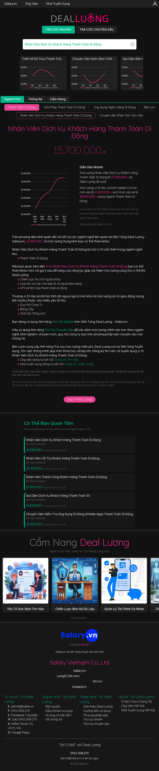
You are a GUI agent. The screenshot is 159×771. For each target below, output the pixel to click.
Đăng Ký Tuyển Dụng (79, 364)
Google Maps (21, 732)
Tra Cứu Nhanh (63, 322)
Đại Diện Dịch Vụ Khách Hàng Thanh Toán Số (58, 495)
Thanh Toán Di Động (34, 258)
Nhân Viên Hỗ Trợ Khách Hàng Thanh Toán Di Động (62, 458)
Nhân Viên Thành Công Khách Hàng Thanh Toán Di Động (66, 477)
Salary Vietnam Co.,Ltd (79, 662)
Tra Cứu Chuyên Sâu (59, 330)
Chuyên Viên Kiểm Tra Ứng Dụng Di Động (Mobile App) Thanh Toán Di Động (79, 514)
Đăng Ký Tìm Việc (67, 360)
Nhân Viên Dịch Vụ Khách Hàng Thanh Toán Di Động (63, 440)
